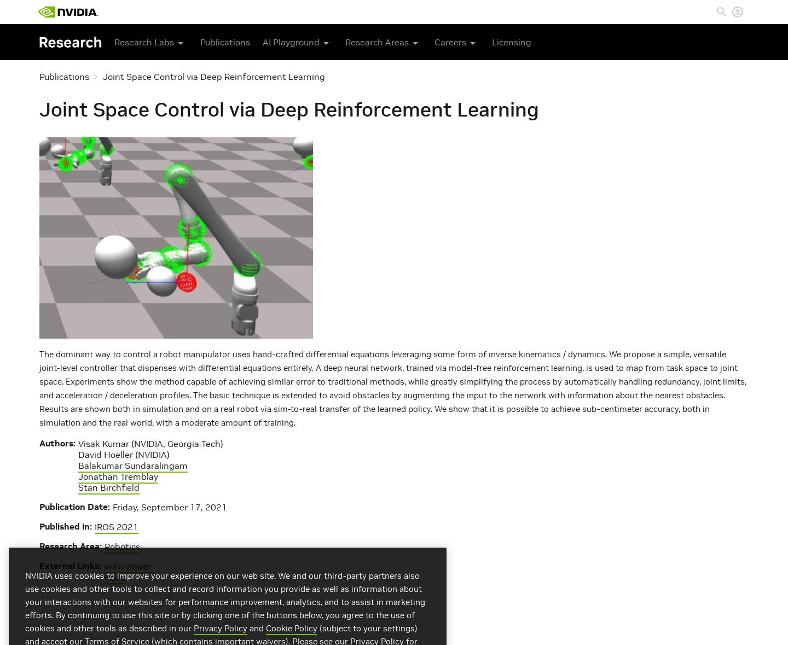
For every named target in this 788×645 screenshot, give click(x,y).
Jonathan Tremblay (118, 476)
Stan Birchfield (109, 487)
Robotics (122, 546)
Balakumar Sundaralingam (133, 465)
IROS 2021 (116, 526)
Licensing (511, 42)
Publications (225, 42)
